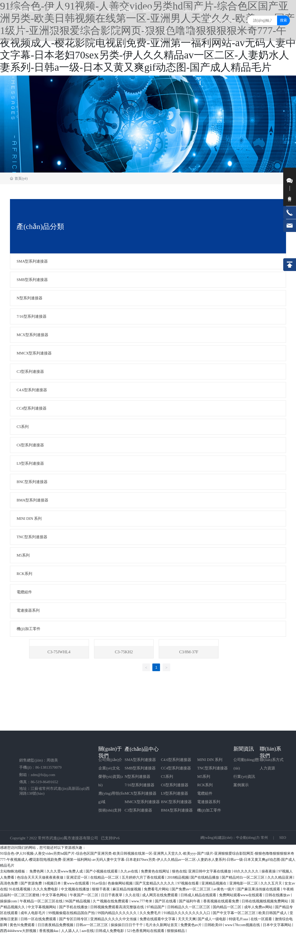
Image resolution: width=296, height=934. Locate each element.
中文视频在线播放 (75, 889)
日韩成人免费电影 (110, 931)
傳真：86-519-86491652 (38, 782)
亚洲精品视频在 (214, 883)
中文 (218, 20)
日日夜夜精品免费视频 (56, 925)
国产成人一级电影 (212, 919)
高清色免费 (9, 883)
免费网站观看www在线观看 (241, 895)
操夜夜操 (269, 871)
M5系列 (203, 777)
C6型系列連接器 (174, 785)
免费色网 (37, 871)
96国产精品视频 (78, 901)
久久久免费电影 (46, 889)
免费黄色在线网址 (155, 871)
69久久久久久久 (247, 871)
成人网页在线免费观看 (160, 895)
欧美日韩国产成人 (273, 913)
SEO (282, 838)
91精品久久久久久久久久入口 (187, 913)
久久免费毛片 (151, 913)
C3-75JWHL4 (59, 652)
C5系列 (167, 777)
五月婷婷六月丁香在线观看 (144, 877)
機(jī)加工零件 (209, 810)
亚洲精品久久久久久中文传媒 (114, 919)
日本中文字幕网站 (277, 925)
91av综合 (99, 883)
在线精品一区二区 (105, 877)
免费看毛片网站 (157, 889)
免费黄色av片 (191, 925)
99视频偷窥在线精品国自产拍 (72, 913)
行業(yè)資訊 (244, 777)
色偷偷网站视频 (121, 883)
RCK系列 (205, 785)
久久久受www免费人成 (65, 871)
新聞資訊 (243, 749)
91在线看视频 (20, 889)
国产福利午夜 (190, 901)
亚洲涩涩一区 (77, 877)
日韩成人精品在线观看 (198, 895)
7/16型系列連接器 (139, 785)
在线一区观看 (262, 919)
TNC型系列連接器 (212, 768)
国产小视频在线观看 (102, 871)
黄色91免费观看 (23, 925)
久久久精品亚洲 (280, 877)
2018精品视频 (178, 877)
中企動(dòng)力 (248, 838)
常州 (264, 838)
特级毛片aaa (239, 919)
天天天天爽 (187, 919)
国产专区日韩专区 (74, 919)
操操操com (9, 901)
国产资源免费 (31, 883)
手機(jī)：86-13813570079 (40, 767)
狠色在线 (179, 871)
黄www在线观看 (76, 883)
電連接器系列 (208, 802)
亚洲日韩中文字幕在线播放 (210, 871)
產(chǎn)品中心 (141, 749)
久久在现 (133, 895)
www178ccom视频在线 (243, 925)
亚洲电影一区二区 (244, 883)
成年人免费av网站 (259, 907)
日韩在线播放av (278, 895)
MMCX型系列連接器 (142, 802)
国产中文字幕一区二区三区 (235, 913)
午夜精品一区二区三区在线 (42, 901)
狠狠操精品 (176, 931)
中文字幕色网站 (55, 895)
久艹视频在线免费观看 (111, 901)
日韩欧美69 (213, 925)
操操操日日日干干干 (127, 925)
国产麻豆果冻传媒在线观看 (259, 889)
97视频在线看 (188, 883)
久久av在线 (129, 871)
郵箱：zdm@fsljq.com (37, 775)
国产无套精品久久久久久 (155, 883)
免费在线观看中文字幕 (158, 919)
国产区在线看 (166, 901)
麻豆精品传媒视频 (127, 889)
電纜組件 (204, 793)
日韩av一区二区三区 (92, 925)
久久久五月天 (271, 883)
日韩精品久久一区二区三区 (189, 907)
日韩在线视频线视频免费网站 (265, 901)
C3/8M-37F (189, 652)
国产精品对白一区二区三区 (244, 877)
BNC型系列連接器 (176, 802)
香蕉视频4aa (49, 931)
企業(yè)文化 (109, 768)
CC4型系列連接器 (176, 768)
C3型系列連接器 (138, 810)
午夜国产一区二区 (84, 895)
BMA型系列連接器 (176, 810)
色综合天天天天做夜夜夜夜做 (40, 877)
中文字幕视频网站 (42, 907)
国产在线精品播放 (205, 877)
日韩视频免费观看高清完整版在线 (117, 907)
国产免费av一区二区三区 (192, 889)
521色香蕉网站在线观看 (146, 931)
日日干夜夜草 (112, 895)
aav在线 (88, 931)
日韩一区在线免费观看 (38, 919)
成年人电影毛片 (33, 913)
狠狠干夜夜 (101, 889)
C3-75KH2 (124, 652)
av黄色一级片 (224, 889)
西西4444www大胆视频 (18, 931)
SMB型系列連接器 (140, 768)
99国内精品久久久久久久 (117, 913)
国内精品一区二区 (227, 907)
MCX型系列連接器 (140, 793)
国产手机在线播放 (74, 907)
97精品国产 (156, 907)
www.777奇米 (142, 901)
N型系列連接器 (137, 777)
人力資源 (267, 768)
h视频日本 (53, 883)
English (230, 20)
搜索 (283, 20)
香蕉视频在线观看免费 (221, 901)
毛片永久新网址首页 (162, 925)
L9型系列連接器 (174, 793)
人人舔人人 (70, 931)
